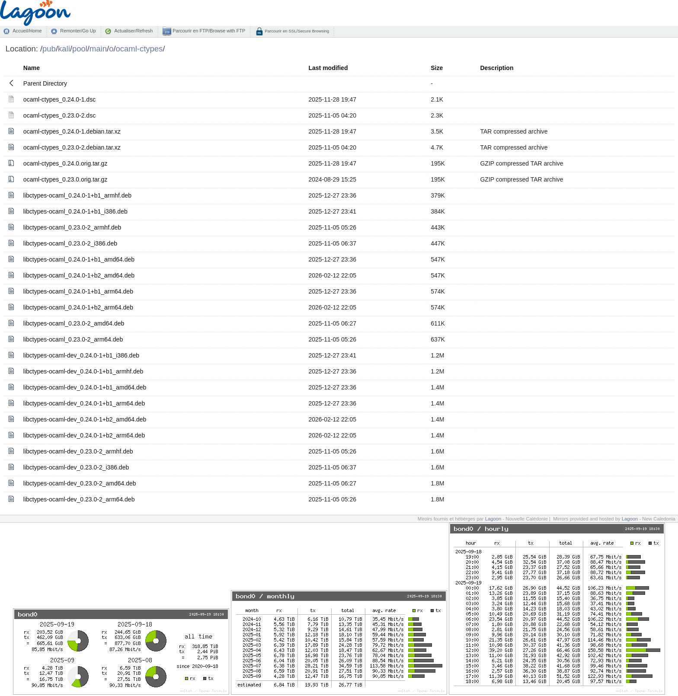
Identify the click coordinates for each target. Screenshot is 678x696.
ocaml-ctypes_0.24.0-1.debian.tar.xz (72, 131)
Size (437, 67)
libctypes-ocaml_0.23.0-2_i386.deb (70, 243)
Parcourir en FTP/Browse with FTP (208, 30)
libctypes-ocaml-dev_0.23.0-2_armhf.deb (78, 451)
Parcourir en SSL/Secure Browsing (296, 31)
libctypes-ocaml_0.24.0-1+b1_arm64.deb (78, 291)
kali (64, 48)
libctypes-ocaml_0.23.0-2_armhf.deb (72, 227)
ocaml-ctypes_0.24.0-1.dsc (59, 99)
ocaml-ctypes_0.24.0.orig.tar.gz (65, 163)
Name (31, 67)
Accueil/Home (27, 30)
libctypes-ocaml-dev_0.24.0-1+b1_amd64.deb (84, 387)
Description (496, 67)
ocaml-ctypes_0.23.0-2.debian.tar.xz (72, 147)
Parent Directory (45, 83)
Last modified (328, 67)
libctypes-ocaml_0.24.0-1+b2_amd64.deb (78, 275)
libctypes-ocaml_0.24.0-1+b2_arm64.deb (78, 307)
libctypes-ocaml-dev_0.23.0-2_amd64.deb (79, 483)
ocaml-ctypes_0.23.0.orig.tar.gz (65, 179)
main (98, 48)
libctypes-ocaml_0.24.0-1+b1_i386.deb (75, 211)
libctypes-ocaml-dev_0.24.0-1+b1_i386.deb (81, 355)
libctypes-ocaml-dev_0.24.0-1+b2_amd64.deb (84, 419)
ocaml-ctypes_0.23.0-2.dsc (59, 115)
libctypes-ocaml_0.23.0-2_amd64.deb (73, 323)
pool (79, 48)
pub (49, 48)
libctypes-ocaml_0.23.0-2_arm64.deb (73, 339)
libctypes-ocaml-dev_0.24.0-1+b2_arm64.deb (84, 435)
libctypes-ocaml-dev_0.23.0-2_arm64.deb (79, 499)
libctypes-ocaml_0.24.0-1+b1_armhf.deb (77, 195)
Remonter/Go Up (78, 30)
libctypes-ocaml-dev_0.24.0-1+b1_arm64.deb (84, 403)
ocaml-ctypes (139, 48)
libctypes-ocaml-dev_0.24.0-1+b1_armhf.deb (83, 371)
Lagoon (493, 518)
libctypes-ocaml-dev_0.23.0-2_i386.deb (76, 467)
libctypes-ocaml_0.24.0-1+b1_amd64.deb (78, 259)
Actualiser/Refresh (133, 30)
